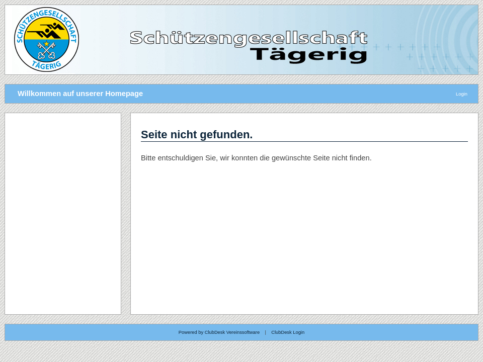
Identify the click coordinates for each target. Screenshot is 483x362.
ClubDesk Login (287, 332)
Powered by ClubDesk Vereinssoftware (219, 332)
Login (461, 94)
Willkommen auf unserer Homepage (80, 93)
